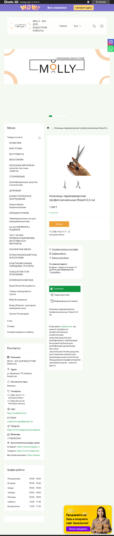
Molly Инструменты (18, 300)
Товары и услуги (14, 137)
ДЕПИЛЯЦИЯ (15, 190)
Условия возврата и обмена (20, 332)
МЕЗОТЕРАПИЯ (16, 160)
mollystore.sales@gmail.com (20, 421)
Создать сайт (25, 2)
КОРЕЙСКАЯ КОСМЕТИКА (21, 280)
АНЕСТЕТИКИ (15, 148)
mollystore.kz (66, 326)
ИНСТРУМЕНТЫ (16, 154)
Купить (59, 224)
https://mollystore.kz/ (17, 413)
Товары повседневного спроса (20, 292)
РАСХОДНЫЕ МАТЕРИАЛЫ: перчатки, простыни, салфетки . (22, 168)
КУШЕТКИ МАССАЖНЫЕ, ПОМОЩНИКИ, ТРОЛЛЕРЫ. (21, 264)
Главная (63, 26)
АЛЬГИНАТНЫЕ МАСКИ (20, 249)
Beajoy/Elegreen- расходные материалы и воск (22, 306)
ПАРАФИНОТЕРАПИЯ (19, 213)
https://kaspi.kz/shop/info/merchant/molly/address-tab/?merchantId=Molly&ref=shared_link (34, 455)
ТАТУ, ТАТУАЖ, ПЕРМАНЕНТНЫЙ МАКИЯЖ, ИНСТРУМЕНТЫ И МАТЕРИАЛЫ (22, 239)
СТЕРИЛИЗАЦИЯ (17, 176)
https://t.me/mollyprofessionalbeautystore (24, 430)
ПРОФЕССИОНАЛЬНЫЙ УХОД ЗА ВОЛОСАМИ (23, 256)
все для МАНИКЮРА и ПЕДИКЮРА (19, 228)
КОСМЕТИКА (15, 143)
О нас (9, 321)
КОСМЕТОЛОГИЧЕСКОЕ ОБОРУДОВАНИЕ (20, 197)
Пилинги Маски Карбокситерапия (17, 205)
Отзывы (11, 326)
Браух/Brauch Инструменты (22, 286)
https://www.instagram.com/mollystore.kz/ (29, 447)
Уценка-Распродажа (19, 314)
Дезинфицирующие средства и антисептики (23, 183)
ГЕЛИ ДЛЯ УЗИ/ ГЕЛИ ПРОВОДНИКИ (19, 273)
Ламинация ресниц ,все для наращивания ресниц (22, 220)
